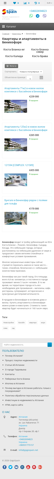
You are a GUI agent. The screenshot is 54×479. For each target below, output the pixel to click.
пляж (5, 328)
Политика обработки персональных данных (27, 395)
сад (13, 328)
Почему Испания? (14, 355)
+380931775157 (26, 445)
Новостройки (8, 322)
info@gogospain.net (28, 450)
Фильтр (11, 66)
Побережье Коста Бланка (17, 378)
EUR (49, 3)
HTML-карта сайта (14, 404)
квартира (32, 322)
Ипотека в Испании (15, 383)
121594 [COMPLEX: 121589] (19, 165)
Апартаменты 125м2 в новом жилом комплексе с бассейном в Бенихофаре (25, 128)
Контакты (10, 374)
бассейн (21, 322)
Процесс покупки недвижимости (21, 360)
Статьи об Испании (14, 365)
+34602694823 (38, 11)
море (43, 322)
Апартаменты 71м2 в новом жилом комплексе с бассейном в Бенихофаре (25, 90)
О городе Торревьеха (15, 369)
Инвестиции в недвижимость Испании (24, 400)
